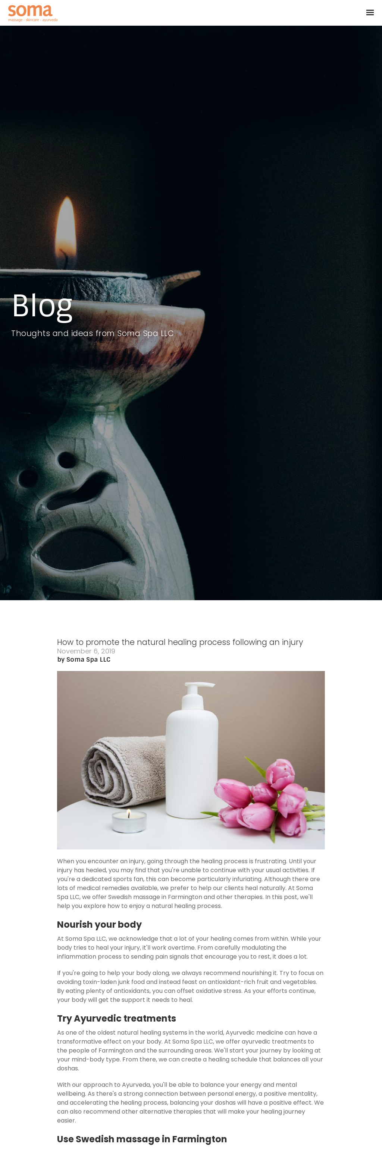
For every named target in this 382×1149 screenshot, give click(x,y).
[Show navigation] (368, 12)
